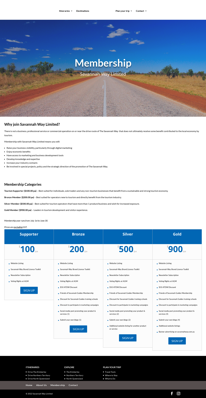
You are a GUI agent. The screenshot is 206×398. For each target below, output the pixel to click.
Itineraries (65, 10)
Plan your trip (122, 10)
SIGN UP (29, 290)
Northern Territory (74, 375)
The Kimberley (72, 372)
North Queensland (74, 378)
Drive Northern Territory (39, 375)
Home (29, 385)
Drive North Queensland (39, 378)
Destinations (83, 10)
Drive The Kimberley (37, 372)
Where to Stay (111, 375)
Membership (57, 385)
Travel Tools (110, 372)
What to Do (110, 378)
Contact (139, 10)
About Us (41, 385)
